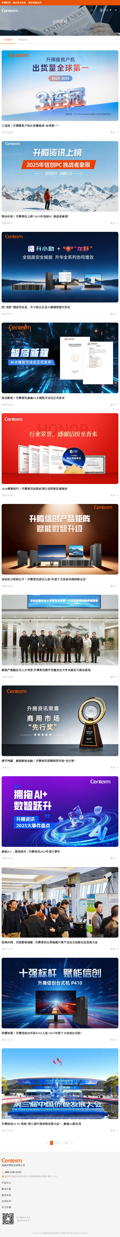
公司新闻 (7, 39)
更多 (114, 132)
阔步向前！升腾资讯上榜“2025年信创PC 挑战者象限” (35, 216)
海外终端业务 (35, 2)
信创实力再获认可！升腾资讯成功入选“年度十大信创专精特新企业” (44, 579)
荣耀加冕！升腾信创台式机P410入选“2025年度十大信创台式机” (42, 1033)
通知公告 (22, 39)
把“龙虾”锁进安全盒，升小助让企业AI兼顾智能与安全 (36, 307)
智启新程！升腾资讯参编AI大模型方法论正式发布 (33, 398)
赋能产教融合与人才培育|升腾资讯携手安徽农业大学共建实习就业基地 (46, 670)
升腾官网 (6, 2)
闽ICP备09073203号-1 (79, 1233)
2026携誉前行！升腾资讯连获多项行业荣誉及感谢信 (34, 488)
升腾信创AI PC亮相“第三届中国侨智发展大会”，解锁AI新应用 (41, 1123)
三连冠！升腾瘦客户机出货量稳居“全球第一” (30, 125)
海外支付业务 (19, 2)
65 (67, 1143)
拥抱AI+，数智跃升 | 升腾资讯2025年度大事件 (31, 851)
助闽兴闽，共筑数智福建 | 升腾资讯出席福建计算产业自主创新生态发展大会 (50, 942)
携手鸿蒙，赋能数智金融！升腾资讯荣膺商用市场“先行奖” (39, 760)
